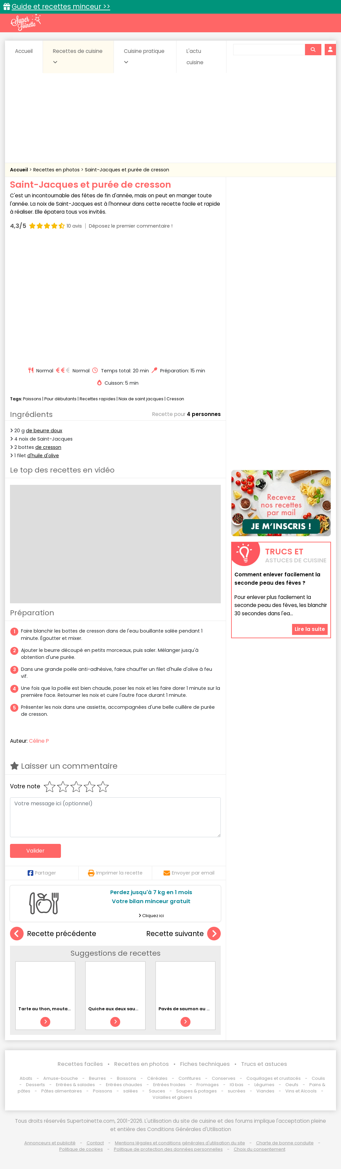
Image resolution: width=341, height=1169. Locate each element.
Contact (95, 1143)
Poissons (32, 399)
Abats (26, 1078)
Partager (42, 873)
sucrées (236, 1091)
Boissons (126, 1078)
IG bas (236, 1084)
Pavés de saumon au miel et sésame (200, 1009)
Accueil (24, 51)
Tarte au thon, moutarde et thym (56, 1009)
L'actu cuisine (194, 57)
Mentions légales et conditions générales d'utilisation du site (180, 1143)
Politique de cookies (81, 1149)
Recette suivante (183, 934)
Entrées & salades (75, 1084)
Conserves (223, 1078)
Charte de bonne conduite (285, 1143)
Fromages (207, 1084)
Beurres (97, 1078)
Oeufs (292, 1084)
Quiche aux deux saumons (118, 1009)
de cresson (48, 447)
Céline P (39, 740)
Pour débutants (60, 399)
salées (130, 1091)
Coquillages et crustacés (273, 1078)
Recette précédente (53, 934)
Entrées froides (169, 1084)
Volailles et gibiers (172, 1097)
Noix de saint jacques (141, 399)
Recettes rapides (98, 399)
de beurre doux (44, 430)
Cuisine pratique (144, 56)
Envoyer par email (189, 873)
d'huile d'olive (43, 455)
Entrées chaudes (124, 1084)
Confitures (189, 1078)
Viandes (265, 1091)
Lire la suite (310, 629)
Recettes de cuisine (78, 56)
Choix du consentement (259, 1149)
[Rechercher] (313, 49)
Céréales (157, 1078)
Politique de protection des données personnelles (168, 1149)
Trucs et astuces (264, 1064)
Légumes (264, 1084)
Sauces (157, 1091)
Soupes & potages (196, 1091)
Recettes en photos (57, 169)
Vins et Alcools (301, 1091)
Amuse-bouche (60, 1078)
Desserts (35, 1084)
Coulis (318, 1078)
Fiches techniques (205, 1064)
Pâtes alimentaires (61, 1091)
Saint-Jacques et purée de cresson (127, 169)
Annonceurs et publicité (50, 1143)
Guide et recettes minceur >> (61, 6)
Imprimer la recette (115, 873)
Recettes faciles (80, 1064)
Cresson (175, 399)
